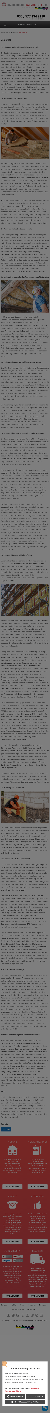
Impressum (35, 1388)
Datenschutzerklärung (13, 1391)
